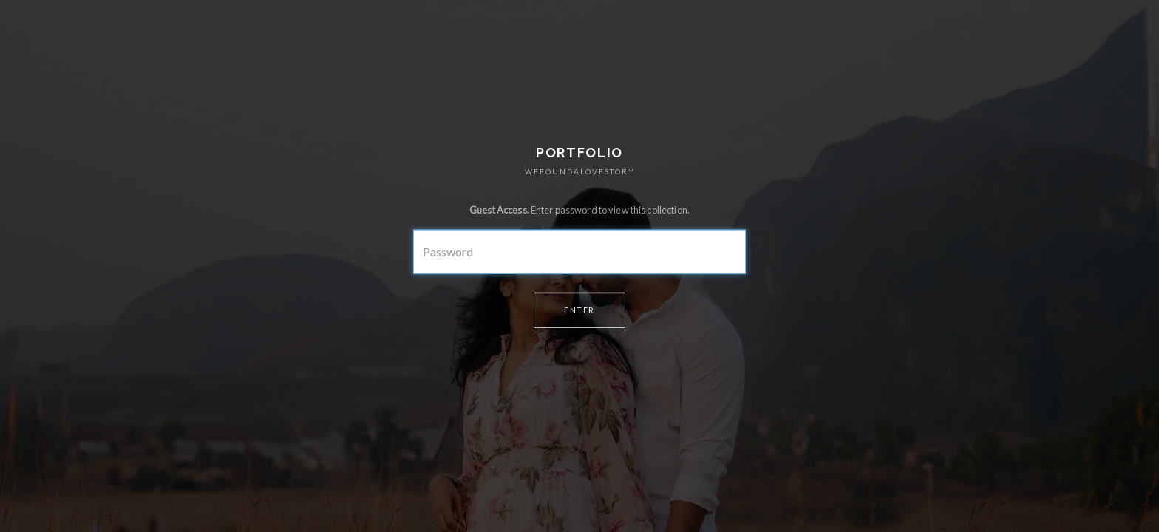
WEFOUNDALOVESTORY (580, 171)
